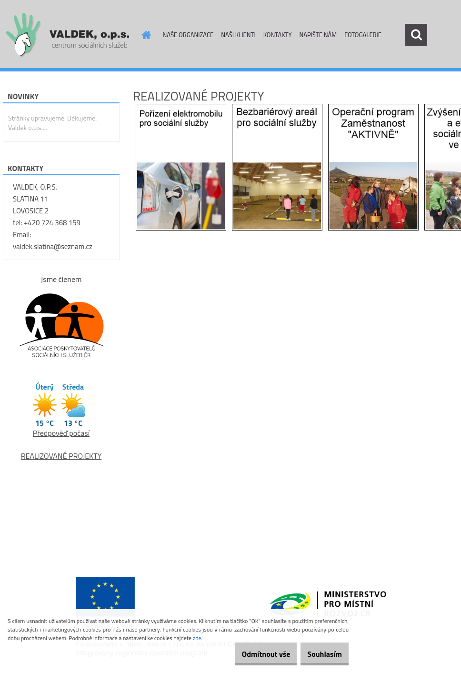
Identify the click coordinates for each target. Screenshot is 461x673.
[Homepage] (145, 35)
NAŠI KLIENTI (238, 35)
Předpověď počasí (61, 433)
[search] (416, 35)
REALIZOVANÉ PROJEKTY (61, 456)
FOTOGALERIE (362, 35)
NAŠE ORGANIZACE (188, 35)
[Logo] (67, 35)
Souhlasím (319, 654)
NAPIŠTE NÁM (318, 35)
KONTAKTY (277, 35)
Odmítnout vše (250, 654)
